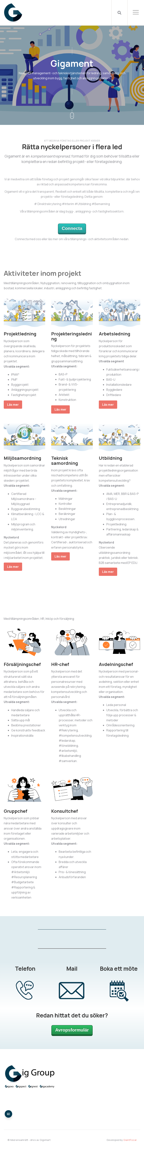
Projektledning (20, 334)
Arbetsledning (114, 334)
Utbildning (110, 458)
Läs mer (13, 405)
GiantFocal (129, 1140)
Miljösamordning (22, 458)
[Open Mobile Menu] (136, 12)
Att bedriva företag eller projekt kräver (72, 140)
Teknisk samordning (64, 460)
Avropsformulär (72, 1029)
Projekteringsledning (71, 336)
